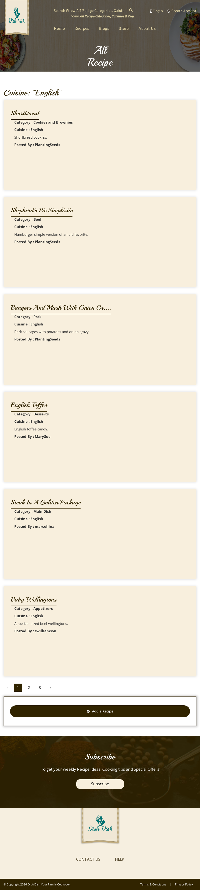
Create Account (181, 11)
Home (59, 28)
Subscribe (100, 783)
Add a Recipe (100, 711)
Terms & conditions (153, 884)
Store (124, 28)
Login (156, 11)
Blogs (104, 28)
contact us (88, 859)
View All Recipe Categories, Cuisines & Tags (102, 16)
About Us (147, 28)
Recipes (81, 28)
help (119, 859)
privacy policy (184, 884)
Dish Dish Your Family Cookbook (49, 884)
